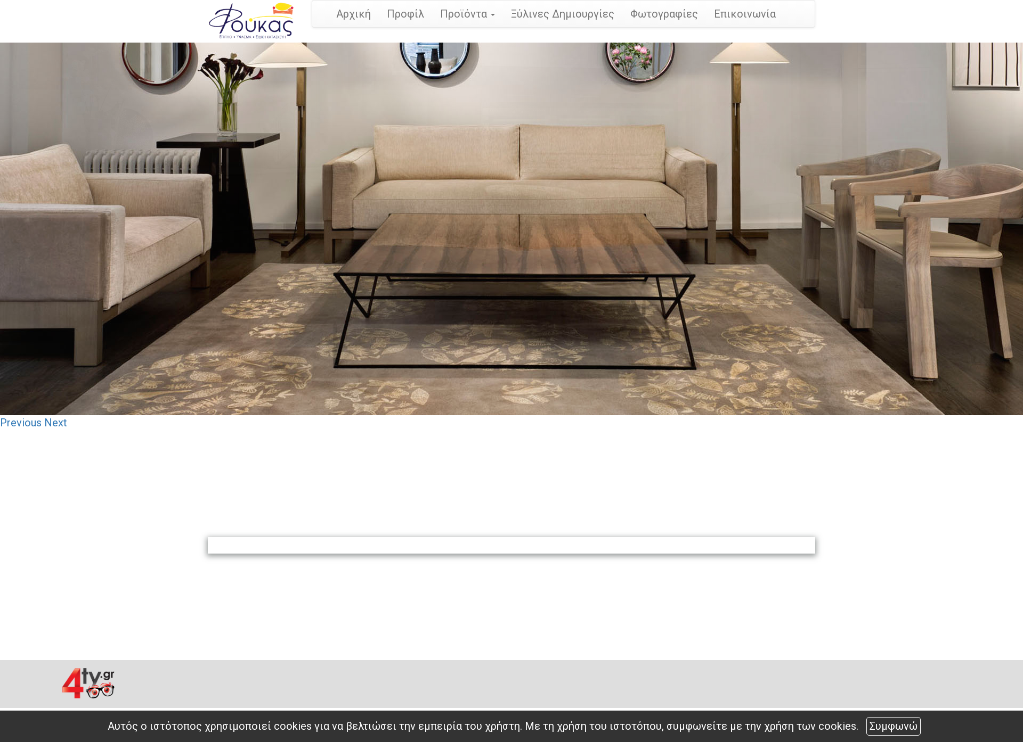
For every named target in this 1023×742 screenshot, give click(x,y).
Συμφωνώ (894, 726)
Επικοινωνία (745, 13)
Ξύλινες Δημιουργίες (562, 13)
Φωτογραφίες (664, 13)
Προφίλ (405, 13)
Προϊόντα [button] (467, 13)
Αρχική (353, 13)
